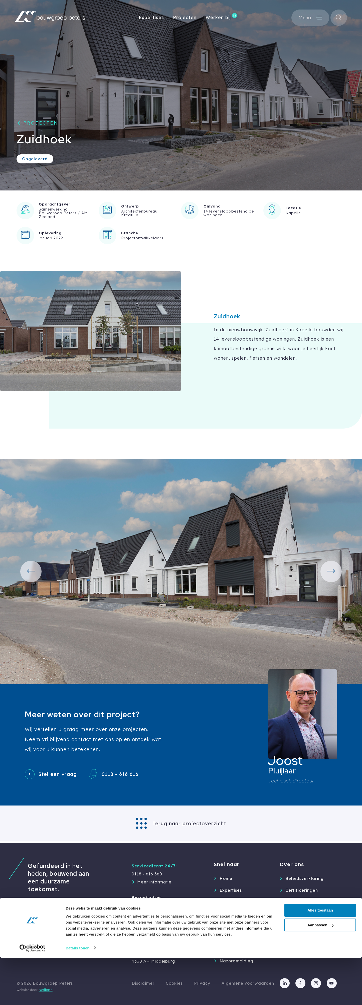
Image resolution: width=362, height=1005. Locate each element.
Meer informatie (154, 881)
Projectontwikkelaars (142, 238)
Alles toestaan (320, 957)
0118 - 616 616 (129, 774)
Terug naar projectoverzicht (189, 825)
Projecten (185, 18)
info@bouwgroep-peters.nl (160, 929)
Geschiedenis (299, 925)
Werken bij (218, 18)
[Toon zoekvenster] (338, 18)
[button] (32, 571)
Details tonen (77, 995)
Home (226, 878)
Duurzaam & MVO (304, 901)
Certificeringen (301, 890)
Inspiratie (230, 937)
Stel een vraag (61, 774)
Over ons (229, 913)
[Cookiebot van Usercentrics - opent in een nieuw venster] (32, 995)
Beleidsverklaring (304, 878)
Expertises (151, 18)
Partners (294, 913)
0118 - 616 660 (147, 873)
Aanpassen (320, 972)
